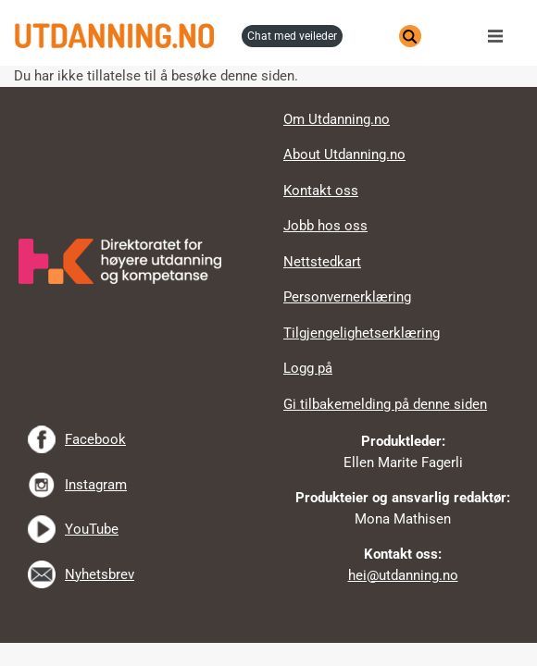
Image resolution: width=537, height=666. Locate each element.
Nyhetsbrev (99, 574)
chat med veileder (292, 36)
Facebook (95, 439)
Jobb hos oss (325, 225)
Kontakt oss (320, 190)
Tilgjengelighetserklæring (361, 333)
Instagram (96, 484)
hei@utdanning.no (403, 575)
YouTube (92, 529)
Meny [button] (500, 36)
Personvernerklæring (347, 297)
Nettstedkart (322, 261)
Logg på (307, 368)
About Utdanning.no (344, 154)
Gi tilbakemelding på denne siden (385, 404)
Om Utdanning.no (336, 119)
